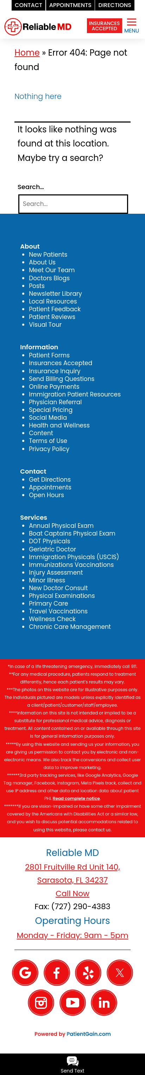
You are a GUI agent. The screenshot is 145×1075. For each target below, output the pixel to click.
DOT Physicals (49, 541)
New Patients (48, 254)
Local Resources (53, 301)
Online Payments (54, 386)
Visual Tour (45, 324)
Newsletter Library (55, 293)
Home (27, 52)
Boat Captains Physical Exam (72, 533)
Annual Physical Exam (61, 525)
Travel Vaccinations (58, 611)
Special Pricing (50, 410)
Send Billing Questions (61, 379)
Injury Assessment (56, 572)
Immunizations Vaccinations (71, 565)
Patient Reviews (52, 317)
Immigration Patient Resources (75, 394)
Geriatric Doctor (52, 549)
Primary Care (48, 603)
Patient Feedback (55, 309)
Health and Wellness (59, 425)
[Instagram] (41, 1002)
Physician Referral (55, 402)
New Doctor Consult (58, 588)
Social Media (48, 417)
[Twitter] (120, 972)
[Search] (73, 204)
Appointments (50, 487)
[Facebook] (57, 972)
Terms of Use (48, 441)
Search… (31, 187)
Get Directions (50, 479)
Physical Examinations (62, 596)
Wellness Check (52, 619)
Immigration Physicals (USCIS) (74, 557)
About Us (42, 262)
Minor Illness (47, 580)
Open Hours (46, 495)
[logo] (38, 21)
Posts (37, 286)
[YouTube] (73, 1002)
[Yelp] (88, 972)
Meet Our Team (52, 270)
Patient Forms (49, 355)
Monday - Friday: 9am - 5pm (72, 935)
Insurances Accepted (60, 363)
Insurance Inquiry (54, 371)
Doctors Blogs (49, 278)
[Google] (25, 972)
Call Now (72, 893)
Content (41, 433)
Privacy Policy (49, 449)
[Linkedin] (104, 1002)
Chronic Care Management (70, 627)
